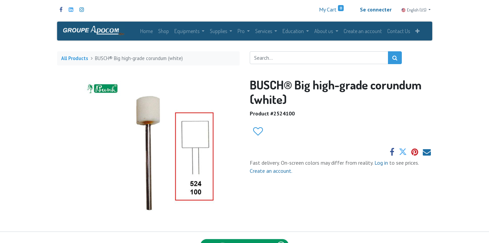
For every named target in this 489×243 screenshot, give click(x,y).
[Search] (395, 57)
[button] (417, 31)
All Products (74, 58)
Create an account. (271, 170)
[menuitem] (146, 31)
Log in (381, 162)
